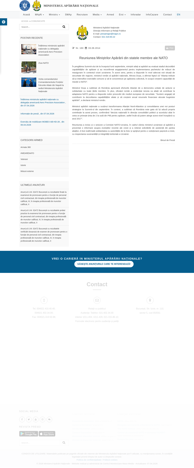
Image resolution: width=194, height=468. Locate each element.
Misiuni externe (27, 171)
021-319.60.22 (108, 37)
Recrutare (82, 14)
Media (97, 14)
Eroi (122, 14)
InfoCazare (152, 14)
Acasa (24, 21)
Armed (110, 14)
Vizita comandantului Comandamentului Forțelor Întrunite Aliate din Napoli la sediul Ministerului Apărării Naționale (51, 85)
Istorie (23, 165)
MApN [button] (39, 14)
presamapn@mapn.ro (110, 34)
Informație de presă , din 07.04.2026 (37, 113)
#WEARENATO (27, 153)
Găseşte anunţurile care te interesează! (104, 264)
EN (178, 14)
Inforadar (136, 14)
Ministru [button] (54, 14)
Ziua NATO (43, 63)
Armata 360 (26, 147)
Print (169, 48)
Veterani (24, 159)
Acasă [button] (26, 14)
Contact (167, 14)
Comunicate (38, 21)
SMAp (68, 14)
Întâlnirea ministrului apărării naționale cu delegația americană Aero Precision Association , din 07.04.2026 (43, 102)
